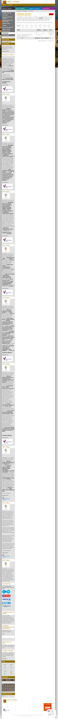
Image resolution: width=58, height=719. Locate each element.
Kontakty (46, 8)
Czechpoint (32, 707)
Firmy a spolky (34, 8)
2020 (23, 27)
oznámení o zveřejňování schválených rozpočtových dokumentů (24, 35)
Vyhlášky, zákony (6, 23)
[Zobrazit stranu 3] (20, 38)
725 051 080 (8, 705)
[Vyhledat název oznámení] (26, 33)
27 (13, 689)
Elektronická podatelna (7, 27)
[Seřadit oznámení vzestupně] (20, 29)
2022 (32, 27)
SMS (17, 707)
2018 (49, 25)
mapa (3, 588)
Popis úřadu (5, 15)
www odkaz (4, 658)
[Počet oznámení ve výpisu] (51, 38)
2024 (41, 27)
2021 (28, 27)
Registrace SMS (5, 35)
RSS (51, 14)
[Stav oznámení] (51, 33)
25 (10, 689)
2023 (36, 27)
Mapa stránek (31, 714)
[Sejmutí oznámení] (46, 33)
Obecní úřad (6, 8)
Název (18, 30)
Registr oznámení (6, 29)
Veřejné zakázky (6, 31)
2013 (27, 25)
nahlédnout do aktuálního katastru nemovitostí (8, 586)
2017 (45, 25)
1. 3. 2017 (39, 34)
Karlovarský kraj (5, 84)
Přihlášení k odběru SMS (6, 41)
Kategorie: (18, 25)
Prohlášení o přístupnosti (39, 714)
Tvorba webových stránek (27, 716)
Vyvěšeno (39, 30)
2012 (23, 25)
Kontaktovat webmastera (23, 714)
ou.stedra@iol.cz (8, 707)
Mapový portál (33, 705)
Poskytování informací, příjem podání (7, 21)
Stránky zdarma (19, 705)
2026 (49, 27)
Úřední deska (5, 33)
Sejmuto (45, 30)
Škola (17, 708)
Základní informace (6, 13)
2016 (40, 25)
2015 (36, 25)
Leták (3, 633)
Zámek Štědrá (19, 704)
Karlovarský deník (33, 704)
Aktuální (50, 34)
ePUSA (31, 708)
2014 (32, 25)
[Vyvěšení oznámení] (40, 33)
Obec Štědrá (20, 8)
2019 (19, 27)
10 (8, 685)
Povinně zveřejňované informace (7, 17)
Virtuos (31, 710)
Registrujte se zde (5, 51)
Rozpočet (4, 25)
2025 (45, 27)
